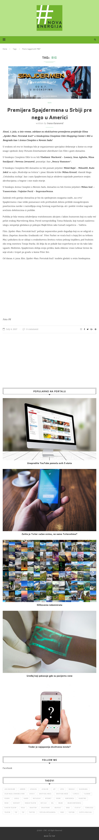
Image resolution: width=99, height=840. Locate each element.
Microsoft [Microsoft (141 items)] (16, 803)
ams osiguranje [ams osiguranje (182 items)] (9, 789)
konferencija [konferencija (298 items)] (69, 799)
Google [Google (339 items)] (16, 799)
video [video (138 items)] (62, 813)
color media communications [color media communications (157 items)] (14, 794)
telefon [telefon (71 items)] (7, 813)
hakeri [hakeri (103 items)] (26, 799)
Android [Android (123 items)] (22, 789)
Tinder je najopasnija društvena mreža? (49, 747)
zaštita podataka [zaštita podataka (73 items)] (85, 813)
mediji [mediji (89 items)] (6, 803)
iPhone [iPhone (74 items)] (58, 799)
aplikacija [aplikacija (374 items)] (33, 789)
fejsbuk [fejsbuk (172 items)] (7, 799)
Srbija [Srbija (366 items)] (68, 808)
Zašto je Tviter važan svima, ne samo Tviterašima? (49, 534)
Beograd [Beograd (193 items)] (72, 789)
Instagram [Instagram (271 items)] (36, 799)
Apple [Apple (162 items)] (62, 789)
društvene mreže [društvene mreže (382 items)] (62, 794)
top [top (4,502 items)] (23, 813)
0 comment (30, 329)
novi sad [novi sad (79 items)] (44, 803)
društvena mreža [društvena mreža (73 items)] (45, 794)
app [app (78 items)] (54, 789)
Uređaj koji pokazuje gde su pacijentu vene (50, 676)
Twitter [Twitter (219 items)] (32, 813)
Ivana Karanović (55, 123)
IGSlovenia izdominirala (49, 605)
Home (5, 49)
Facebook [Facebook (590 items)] (87, 794)
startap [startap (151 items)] (77, 808)
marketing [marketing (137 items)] (82, 799)
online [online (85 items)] (60, 803)
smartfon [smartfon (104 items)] (33, 808)
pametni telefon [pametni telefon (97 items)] (10, 808)
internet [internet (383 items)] (48, 799)
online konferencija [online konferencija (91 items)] (74, 803)
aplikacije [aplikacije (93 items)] (45, 789)
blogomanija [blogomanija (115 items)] (83, 789)
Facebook (7, 768)
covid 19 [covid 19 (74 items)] (31, 794)
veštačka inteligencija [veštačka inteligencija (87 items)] (47, 813)
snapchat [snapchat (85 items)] (57, 808)
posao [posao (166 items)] (23, 808)
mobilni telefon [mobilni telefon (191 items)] (30, 803)
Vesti (49, 103)
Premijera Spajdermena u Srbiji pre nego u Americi (49, 113)
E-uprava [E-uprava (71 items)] (76, 794)
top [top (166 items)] (16, 813)
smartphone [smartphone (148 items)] (45, 808)
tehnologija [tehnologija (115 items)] (89, 808)
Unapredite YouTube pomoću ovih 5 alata (49, 463)
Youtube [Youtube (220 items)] (72, 813)
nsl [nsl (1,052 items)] (52, 803)
